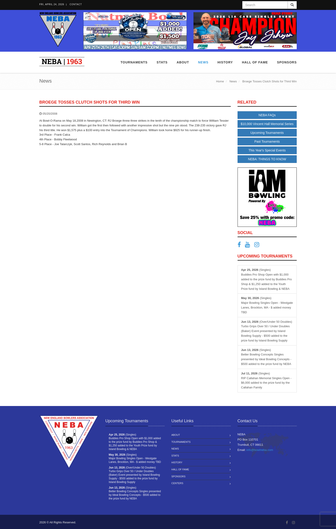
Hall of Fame (255, 62)
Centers (177, 483)
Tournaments (134, 62)
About (183, 62)
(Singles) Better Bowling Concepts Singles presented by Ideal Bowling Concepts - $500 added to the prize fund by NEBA (266, 357)
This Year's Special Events (267, 150)
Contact (76, 4)
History (176, 462)
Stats (162, 62)
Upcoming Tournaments (267, 133)
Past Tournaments (267, 141)
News (203, 62)
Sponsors (287, 62)
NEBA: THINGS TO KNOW (267, 159)
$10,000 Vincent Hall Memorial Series (267, 124)
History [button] (225, 62)
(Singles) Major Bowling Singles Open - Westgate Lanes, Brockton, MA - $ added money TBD (267, 305)
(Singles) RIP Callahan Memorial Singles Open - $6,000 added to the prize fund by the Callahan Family (266, 380)
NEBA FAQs (267, 115)
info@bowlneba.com (259, 450)
